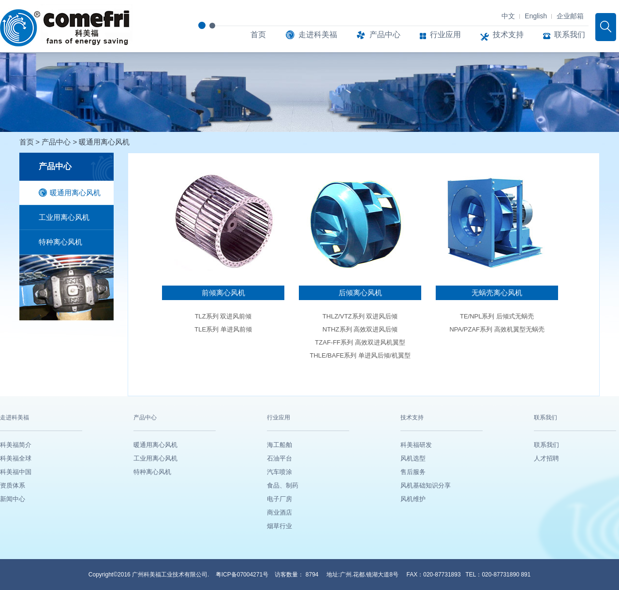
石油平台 (279, 458)
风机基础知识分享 (425, 485)
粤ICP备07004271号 (243, 574)
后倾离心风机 (360, 292)
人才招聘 (546, 458)
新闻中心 (12, 499)
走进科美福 (311, 34)
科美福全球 (15, 458)
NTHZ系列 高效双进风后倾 (360, 329)
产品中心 (378, 34)
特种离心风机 (60, 242)
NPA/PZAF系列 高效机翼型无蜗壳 (496, 329)
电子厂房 (279, 499)
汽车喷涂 (279, 471)
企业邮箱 (570, 16)
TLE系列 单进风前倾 (222, 329)
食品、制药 (282, 485)
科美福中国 (15, 471)
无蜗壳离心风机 (497, 292)
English (536, 16)
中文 (508, 16)
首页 (258, 34)
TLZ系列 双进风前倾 (223, 316)
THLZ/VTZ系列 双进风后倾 (360, 316)
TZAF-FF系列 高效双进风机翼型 (360, 342)
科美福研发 (416, 444)
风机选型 (413, 458)
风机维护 (413, 499)
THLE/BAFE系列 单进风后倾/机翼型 (360, 355)
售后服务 (413, 471)
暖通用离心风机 (104, 142)
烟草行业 (279, 526)
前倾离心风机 (223, 292)
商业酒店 (279, 512)
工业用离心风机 (64, 217)
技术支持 (502, 34)
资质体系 (12, 485)
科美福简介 (15, 444)
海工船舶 (279, 444)
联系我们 (564, 34)
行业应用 (440, 34)
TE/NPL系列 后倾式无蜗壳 (497, 316)
